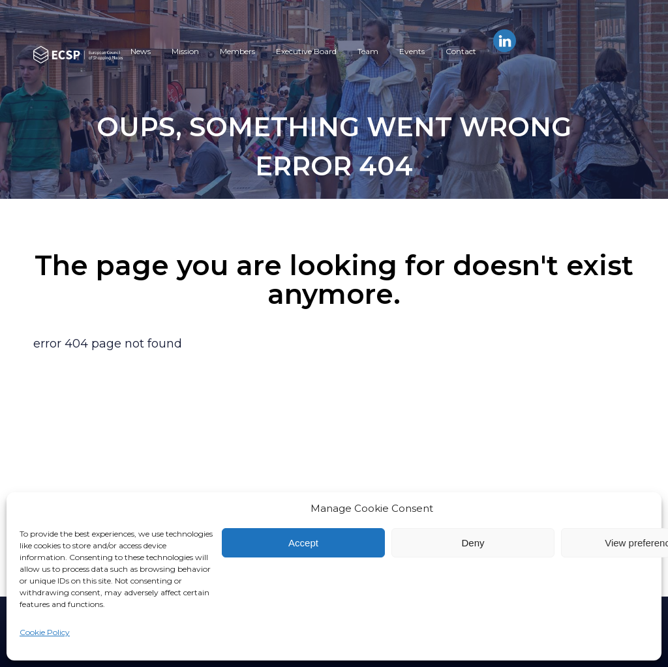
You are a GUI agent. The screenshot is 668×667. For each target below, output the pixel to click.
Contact (461, 51)
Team (367, 51)
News (140, 51)
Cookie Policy (45, 632)
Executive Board (306, 51)
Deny (472, 542)
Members (237, 51)
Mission (185, 51)
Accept (303, 542)
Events (412, 51)
